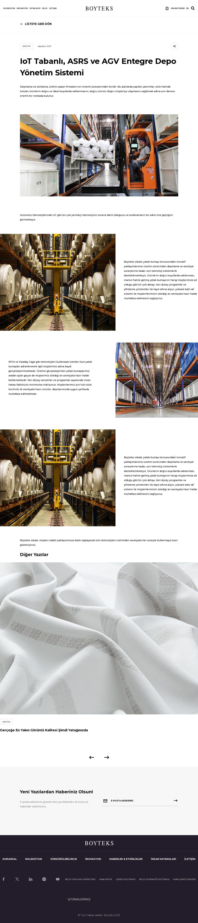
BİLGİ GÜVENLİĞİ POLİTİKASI (154, 879)
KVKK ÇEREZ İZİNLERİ (184, 879)
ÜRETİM (26, 46)
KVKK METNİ (105, 879)
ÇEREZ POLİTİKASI (125, 879)
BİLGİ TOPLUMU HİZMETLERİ (80, 879)
